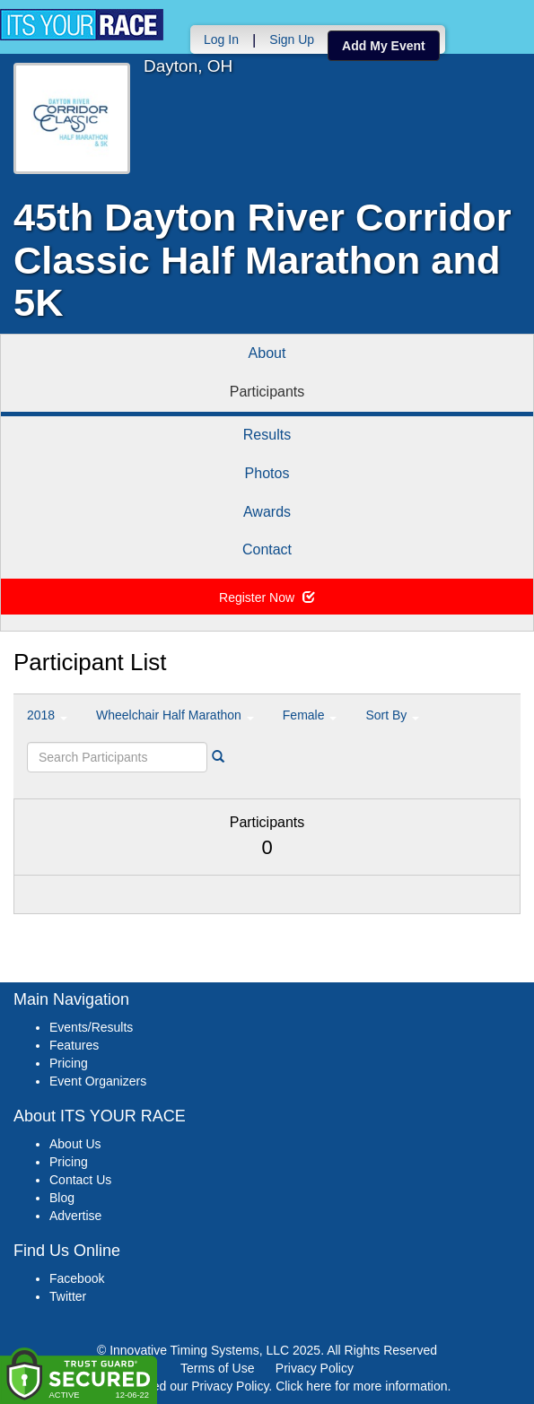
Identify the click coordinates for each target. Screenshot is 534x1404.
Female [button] (310, 715)
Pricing (68, 1063)
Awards (267, 511)
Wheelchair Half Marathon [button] (175, 715)
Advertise (75, 1215)
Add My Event (383, 46)
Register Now (267, 597)
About (267, 353)
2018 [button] (47, 715)
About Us (75, 1144)
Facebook (76, 1278)
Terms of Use (217, 1368)
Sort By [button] (392, 715)
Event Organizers (97, 1081)
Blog (61, 1197)
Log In (221, 39)
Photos (267, 473)
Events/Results (91, 1027)
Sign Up (291, 39)
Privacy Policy (315, 1368)
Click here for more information (361, 1386)
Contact (267, 549)
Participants (267, 391)
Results (267, 434)
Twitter (67, 1296)
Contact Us (80, 1180)
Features (74, 1045)
